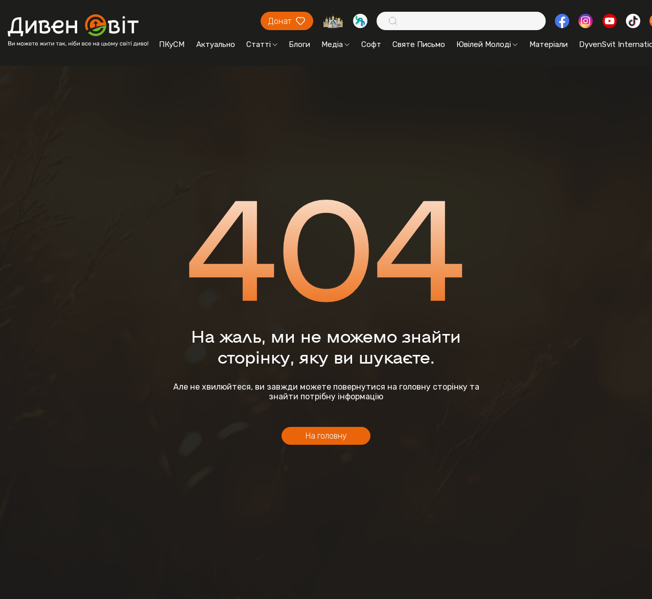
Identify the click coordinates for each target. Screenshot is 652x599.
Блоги (299, 44)
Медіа (335, 44)
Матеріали (548, 44)
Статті (261, 44)
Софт (371, 44)
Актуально (215, 44)
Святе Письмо (418, 44)
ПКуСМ (171, 44)
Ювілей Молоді (487, 44)
